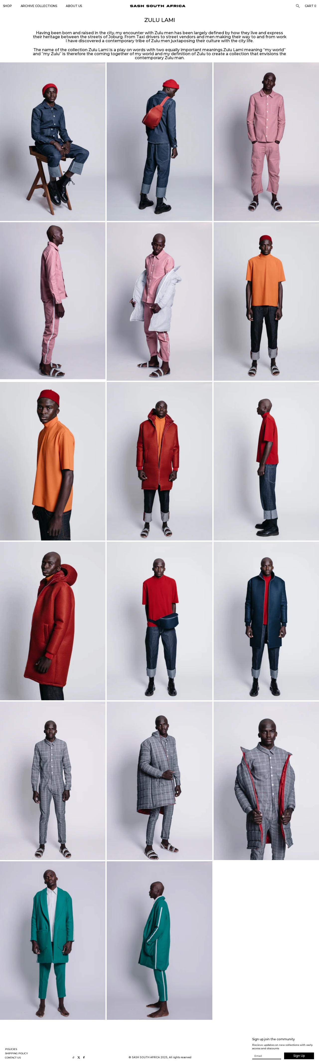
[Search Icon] (298, 5)
